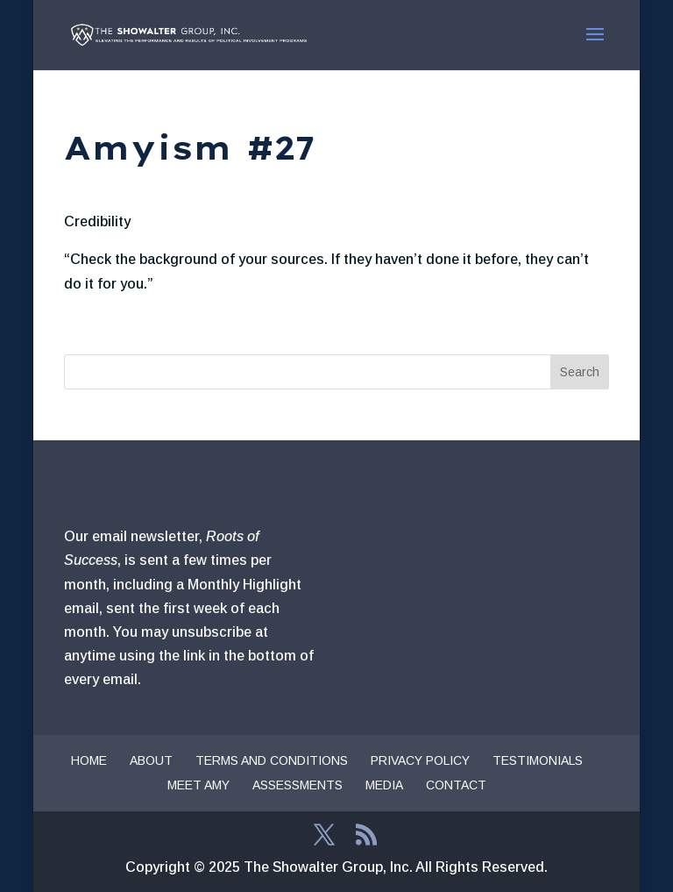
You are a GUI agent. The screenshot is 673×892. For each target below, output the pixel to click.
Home (89, 760)
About (151, 760)
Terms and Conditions (271, 760)
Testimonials (537, 760)
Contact (456, 785)
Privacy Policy (420, 760)
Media (384, 785)
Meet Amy (198, 785)
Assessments (297, 785)
